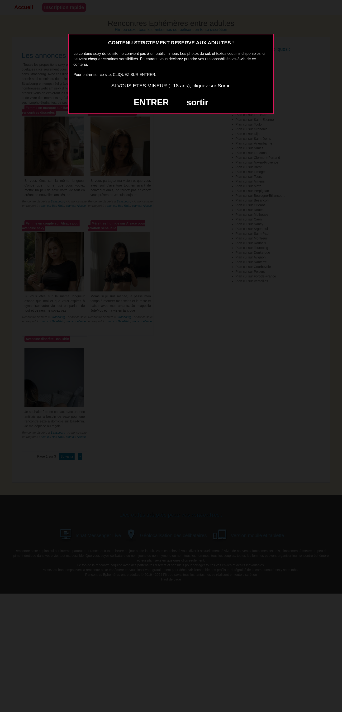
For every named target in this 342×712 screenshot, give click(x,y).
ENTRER (151, 102)
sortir (197, 102)
